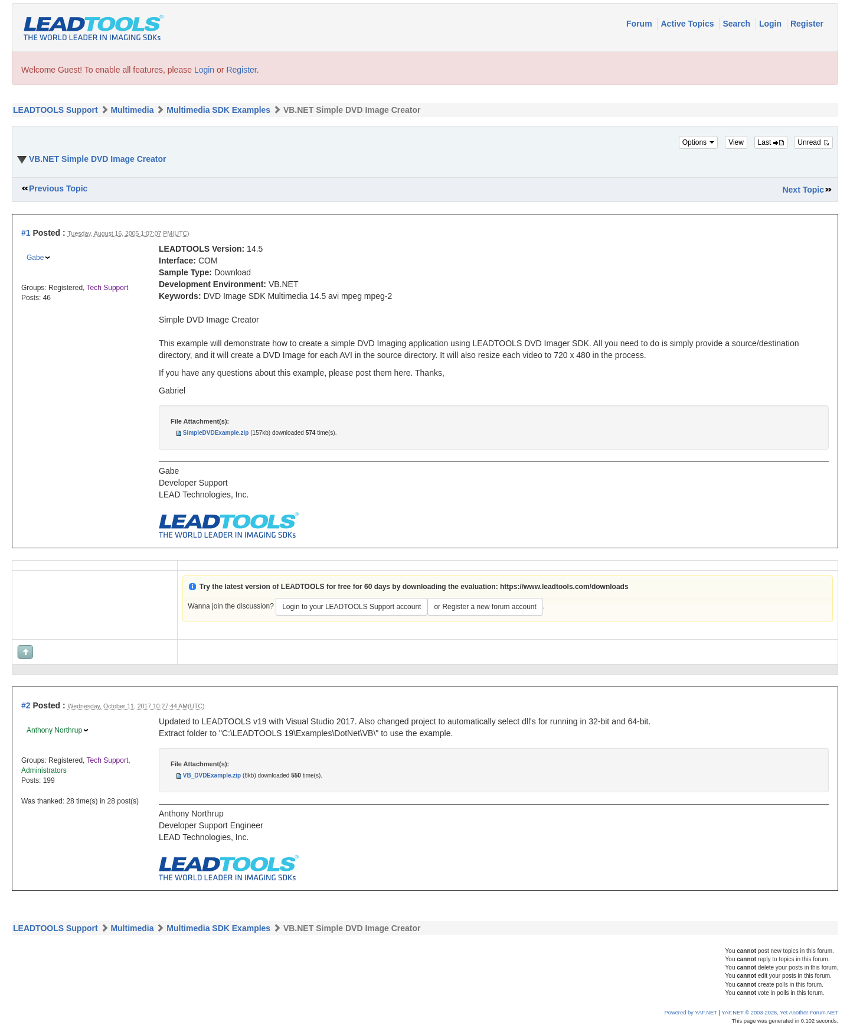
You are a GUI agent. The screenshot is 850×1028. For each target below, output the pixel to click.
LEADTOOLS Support (55, 110)
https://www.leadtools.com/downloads (564, 587)
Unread (813, 142)
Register (806, 23)
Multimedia (131, 110)
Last (771, 142)
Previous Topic (58, 188)
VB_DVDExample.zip (212, 775)
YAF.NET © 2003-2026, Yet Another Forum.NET (779, 1013)
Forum (640, 23)
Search (737, 23)
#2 (26, 705)
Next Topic (803, 189)
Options (698, 142)
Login (771, 23)
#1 (26, 233)
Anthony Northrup (54, 730)
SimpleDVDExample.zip (216, 433)
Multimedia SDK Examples (218, 110)
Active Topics (688, 23)
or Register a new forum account (485, 607)
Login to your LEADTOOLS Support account (351, 607)
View (736, 142)
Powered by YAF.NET (691, 1013)
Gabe (35, 257)
